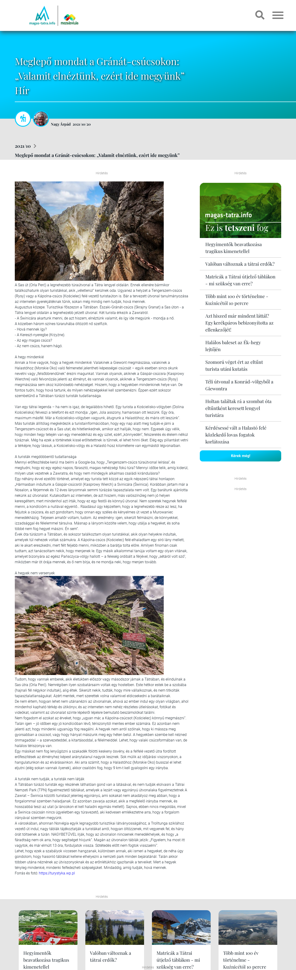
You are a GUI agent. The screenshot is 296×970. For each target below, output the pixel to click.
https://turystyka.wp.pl (57, 873)
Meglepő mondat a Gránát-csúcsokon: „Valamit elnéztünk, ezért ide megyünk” (97, 155)
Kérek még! (240, 456)
